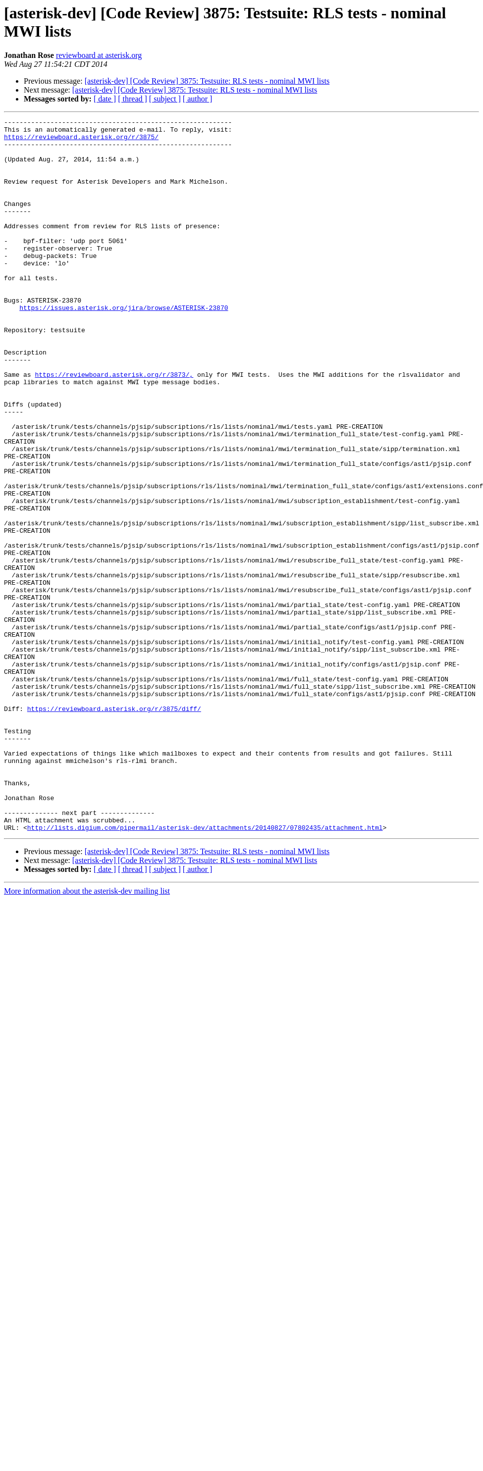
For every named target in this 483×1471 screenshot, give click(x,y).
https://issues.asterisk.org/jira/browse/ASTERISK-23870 (123, 346)
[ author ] (198, 99)
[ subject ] (165, 99)
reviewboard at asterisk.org (99, 55)
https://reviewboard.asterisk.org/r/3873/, (114, 426)
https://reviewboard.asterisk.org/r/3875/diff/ (114, 827)
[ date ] (105, 99)
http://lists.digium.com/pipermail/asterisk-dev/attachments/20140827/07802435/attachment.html (205, 969)
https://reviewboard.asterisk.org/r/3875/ (81, 141)
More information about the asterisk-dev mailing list (87, 1033)
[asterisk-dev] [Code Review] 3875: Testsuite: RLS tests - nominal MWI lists (207, 81)
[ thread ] (132, 99)
